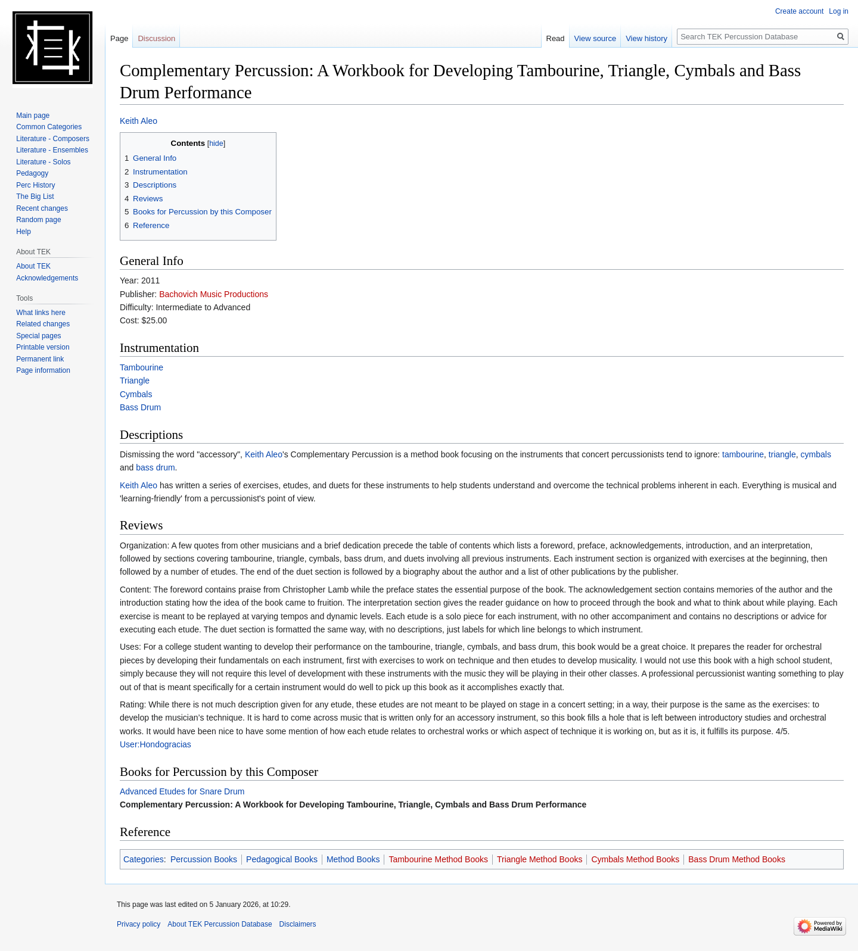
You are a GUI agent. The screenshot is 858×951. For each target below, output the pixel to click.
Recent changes (42, 208)
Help (23, 231)
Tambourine (141, 367)
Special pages (38, 336)
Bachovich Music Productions (213, 294)
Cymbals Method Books (635, 859)
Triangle (135, 380)
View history (646, 38)
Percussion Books (203, 859)
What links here (41, 312)
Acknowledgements (47, 278)
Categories (143, 859)
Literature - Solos (43, 162)
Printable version (42, 347)
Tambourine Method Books (438, 859)
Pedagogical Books (282, 859)
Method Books (353, 859)
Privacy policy (138, 924)
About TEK (33, 266)
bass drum (155, 467)
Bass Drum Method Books (736, 859)
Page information (43, 370)
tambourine (743, 454)
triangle (782, 454)
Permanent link (40, 359)
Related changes (43, 324)
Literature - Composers (52, 139)
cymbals (816, 454)
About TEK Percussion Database (219, 924)
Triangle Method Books (539, 859)
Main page (32, 115)
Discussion (156, 38)
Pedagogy (32, 173)
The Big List (35, 196)
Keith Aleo (138, 121)
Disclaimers (297, 924)
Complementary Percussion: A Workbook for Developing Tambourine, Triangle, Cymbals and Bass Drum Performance (353, 804)
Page (119, 38)
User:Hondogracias (155, 744)
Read (555, 38)
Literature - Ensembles (52, 150)
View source (595, 38)
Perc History (35, 185)
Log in (838, 11)
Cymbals (136, 394)
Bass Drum (140, 407)
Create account (799, 11)
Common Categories (49, 127)
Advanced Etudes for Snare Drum (182, 791)
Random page (38, 220)
